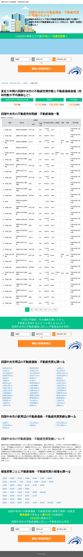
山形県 (42, 478)
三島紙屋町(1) (34, 403)
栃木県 (43, 481)
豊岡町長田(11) (34, 398)
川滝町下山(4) (34, 370)
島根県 (12, 495)
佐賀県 (12, 502)
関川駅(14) (5, 427)
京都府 (12, 492)
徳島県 (4, 499)
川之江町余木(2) (35, 373)
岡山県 (19, 495)
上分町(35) (5, 370)
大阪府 (4, 492)
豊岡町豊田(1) (61, 398)
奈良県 (27, 492)
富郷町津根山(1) (7, 395)
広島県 (27, 495)
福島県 (49, 478)
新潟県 (19, 485)
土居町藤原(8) (34, 393)
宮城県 (27, 478)
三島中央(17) (60, 403)
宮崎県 (42, 502)
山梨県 (4, 485)
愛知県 (4, 488)
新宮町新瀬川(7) (35, 383)
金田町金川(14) (7, 368)
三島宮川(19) (6, 405)
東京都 (4, 481)
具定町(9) (5, 378)
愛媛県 (19, 499)
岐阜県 (12, 488)
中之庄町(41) (34, 400)
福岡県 (4, 502)
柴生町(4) (59, 378)
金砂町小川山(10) (62, 373)
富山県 (27, 485)
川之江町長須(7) (7, 373)
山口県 (34, 495)
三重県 (19, 488)
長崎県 (19, 502)
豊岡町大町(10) (61, 395)
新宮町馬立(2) (61, 380)
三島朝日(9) (60, 400)
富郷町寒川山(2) (61, 393)
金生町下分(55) (34, 375)
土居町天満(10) (61, 388)
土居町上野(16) (7, 385)
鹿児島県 (50, 502)
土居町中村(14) (34, 390)
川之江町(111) (60, 370)
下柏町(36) (5, 380)
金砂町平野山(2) (7, 375)
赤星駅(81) (33, 425)
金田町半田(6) (34, 368)
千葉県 (21, 481)
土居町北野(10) (61, 385)
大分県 (34, 502)
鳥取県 (4, 495)
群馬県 (51, 481)
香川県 (12, 499)
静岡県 (27, 488)
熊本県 (27, 502)
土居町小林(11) (7, 388)
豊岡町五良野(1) (35, 395)
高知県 (27, 499)
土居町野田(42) (61, 390)
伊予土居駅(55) (61, 425)
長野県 (12, 485)
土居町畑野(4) (7, 393)
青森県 (12, 478)
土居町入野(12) (61, 383)
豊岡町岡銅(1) (7, 398)
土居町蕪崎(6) (34, 385)
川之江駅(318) (34, 422)
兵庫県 (19, 492)
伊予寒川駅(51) (7, 425)
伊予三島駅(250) (61, 422)
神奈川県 (13, 481)
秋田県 (34, 478)
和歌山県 (43, 492)
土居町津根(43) (34, 388)
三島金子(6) (6, 403)
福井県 (42, 485)
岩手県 (19, 478)
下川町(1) (33, 380)
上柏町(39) (59, 368)
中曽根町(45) (6, 400)
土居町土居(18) (7, 390)
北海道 (4, 478)
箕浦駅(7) (5, 422)
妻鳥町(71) (59, 405)
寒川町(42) (33, 378)
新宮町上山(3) (7, 383)
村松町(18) (33, 405)
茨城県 (36, 481)
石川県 (34, 485)
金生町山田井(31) (62, 375)
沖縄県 (58, 502)
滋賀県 (34, 492)
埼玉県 (28, 481)
